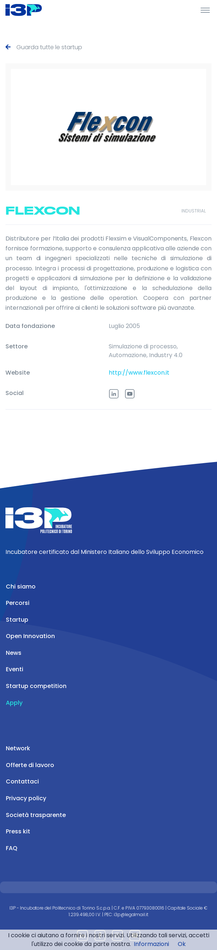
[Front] (32, 9)
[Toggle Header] (205, 9)
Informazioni (151, 944)
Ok (182, 944)
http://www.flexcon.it (139, 372)
